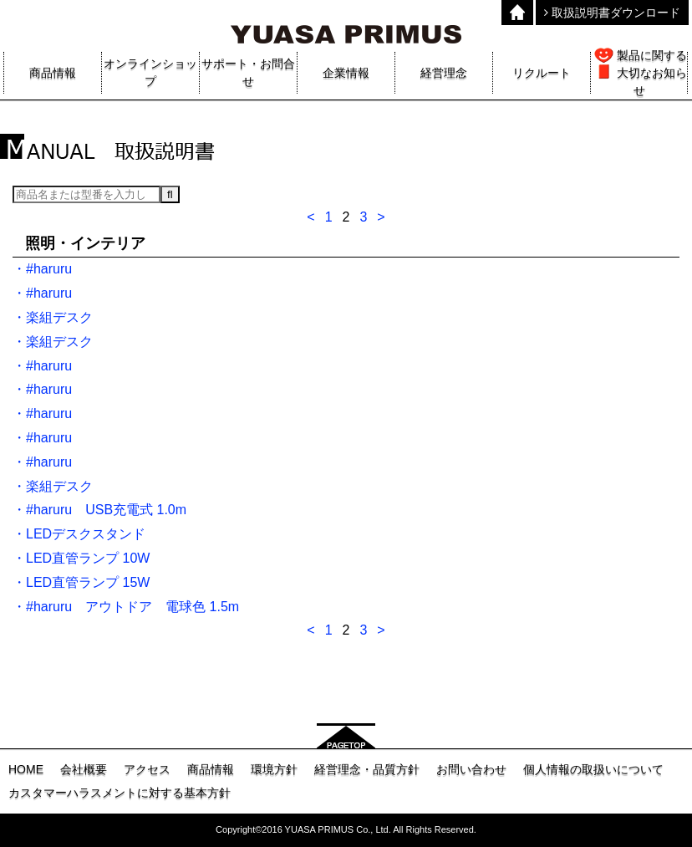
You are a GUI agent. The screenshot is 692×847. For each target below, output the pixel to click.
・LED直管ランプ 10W (81, 558)
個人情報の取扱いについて (593, 769)
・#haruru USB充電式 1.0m (99, 510)
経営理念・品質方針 (367, 769)
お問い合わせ (471, 769)
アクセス (147, 769)
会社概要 (83, 769)
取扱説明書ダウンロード (612, 12)
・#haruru (42, 269)
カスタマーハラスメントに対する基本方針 (119, 792)
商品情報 (210, 769)
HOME (25, 769)
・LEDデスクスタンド (79, 534)
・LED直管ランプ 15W (81, 582)
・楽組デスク (53, 317)
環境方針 (274, 769)
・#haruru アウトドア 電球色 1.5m (126, 607)
